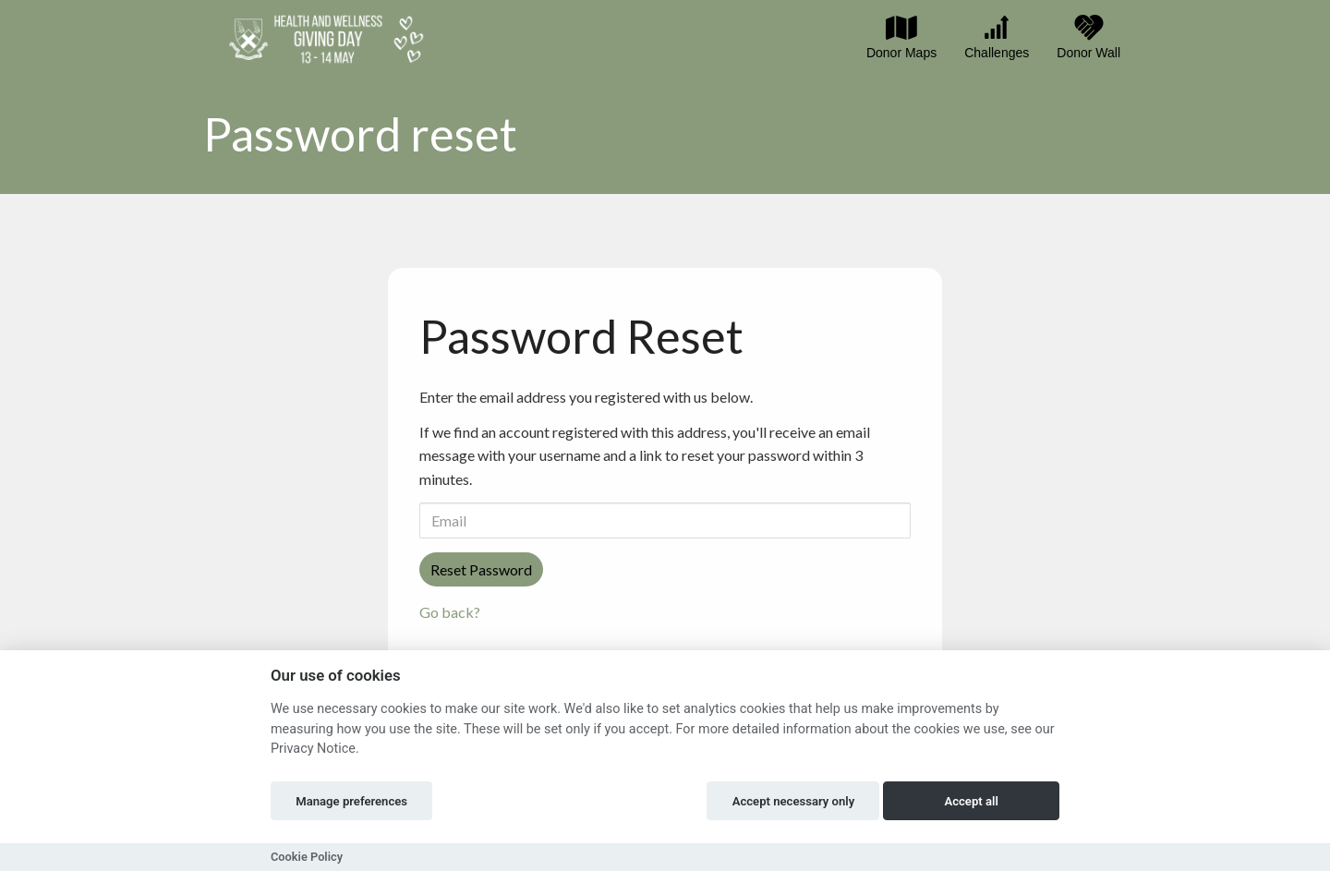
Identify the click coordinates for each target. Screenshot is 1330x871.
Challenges (996, 37)
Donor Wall (1088, 37)
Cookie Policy (307, 857)
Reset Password (481, 569)
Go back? (449, 612)
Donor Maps (901, 37)
